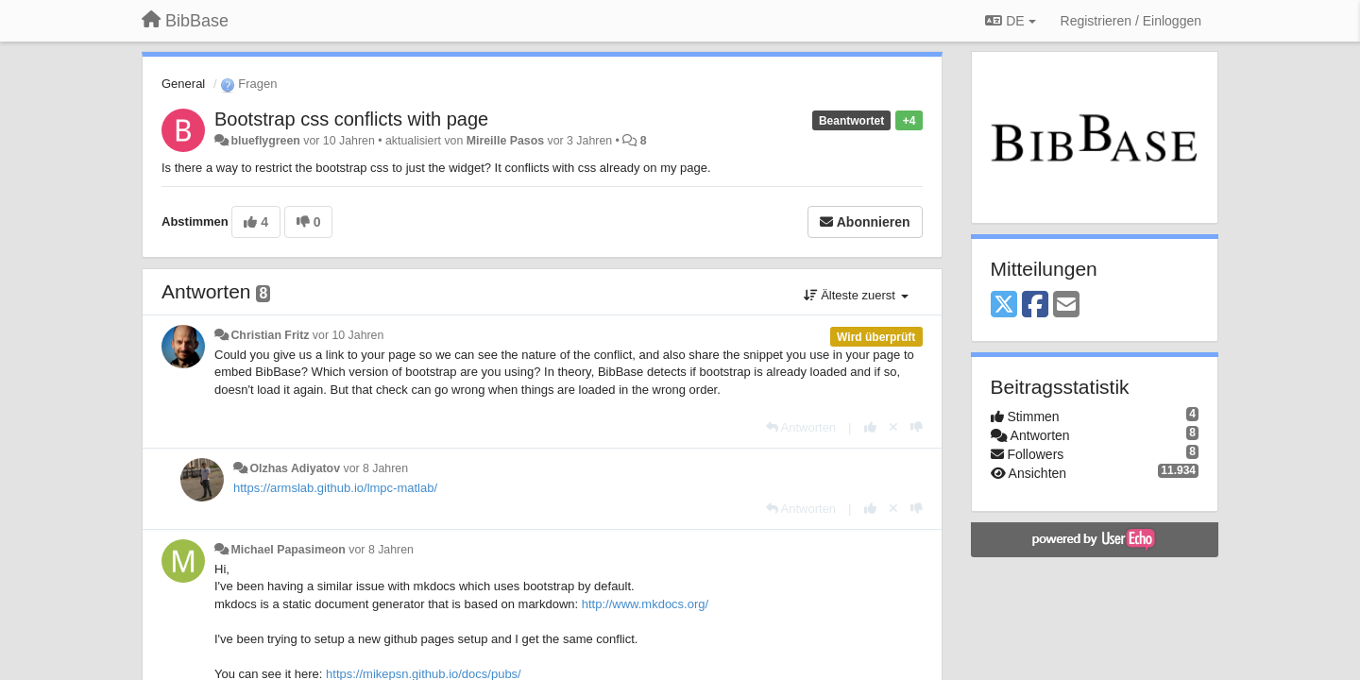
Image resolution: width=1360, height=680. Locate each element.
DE (1010, 20)
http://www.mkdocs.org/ (645, 604)
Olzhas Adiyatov (294, 468)
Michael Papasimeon (287, 549)
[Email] (1066, 305)
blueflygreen (264, 140)
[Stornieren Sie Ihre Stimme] (893, 427)
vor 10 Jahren (348, 335)
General (183, 83)
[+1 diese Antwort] (870, 427)
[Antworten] (801, 427)
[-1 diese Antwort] (916, 427)
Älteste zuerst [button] (856, 295)
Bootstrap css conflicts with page (351, 119)
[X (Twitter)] (1004, 305)
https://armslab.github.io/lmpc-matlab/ (335, 488)
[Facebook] (1035, 305)
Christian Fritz (269, 335)
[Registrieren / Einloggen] (1131, 21)
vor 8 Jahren (375, 468)
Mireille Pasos (505, 140)
